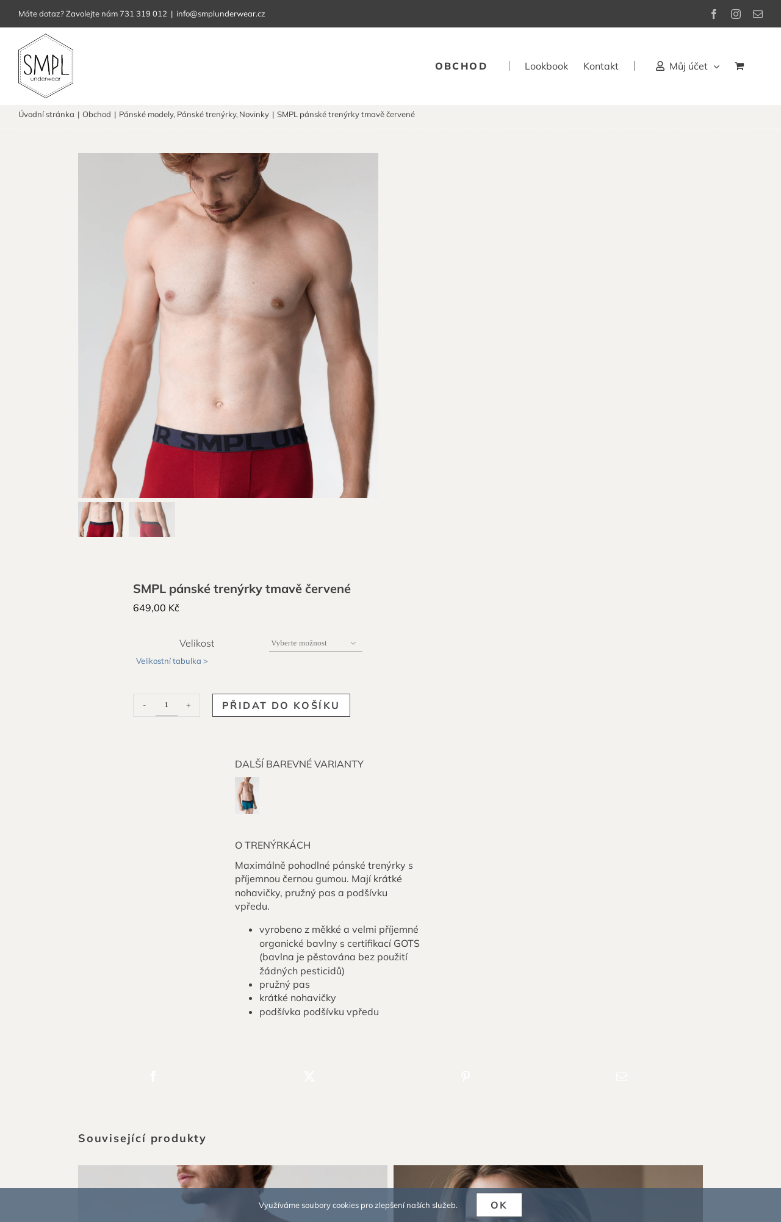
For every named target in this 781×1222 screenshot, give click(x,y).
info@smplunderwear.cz (220, 13)
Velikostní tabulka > (172, 666)
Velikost (196, 648)
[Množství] (167, 711)
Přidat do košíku (281, 711)
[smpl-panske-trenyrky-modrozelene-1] (247, 788)
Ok (499, 1205)
